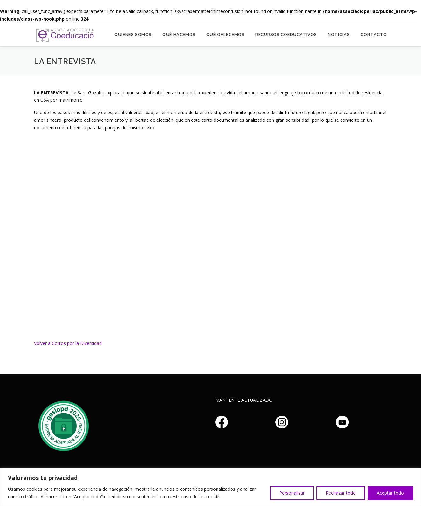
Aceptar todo (390, 493)
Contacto (374, 34)
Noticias (339, 34)
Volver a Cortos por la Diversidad (68, 343)
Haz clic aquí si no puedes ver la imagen (62, 425)
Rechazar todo (341, 493)
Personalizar (292, 493)
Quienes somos (133, 34)
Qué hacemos (179, 34)
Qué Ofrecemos (225, 34)
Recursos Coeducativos (286, 34)
